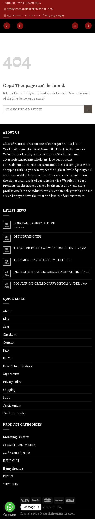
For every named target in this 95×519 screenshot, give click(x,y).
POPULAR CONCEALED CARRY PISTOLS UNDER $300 (50, 283)
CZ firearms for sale (16, 452)
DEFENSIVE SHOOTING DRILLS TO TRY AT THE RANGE (52, 272)
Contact (8, 342)
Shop (6, 397)
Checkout (10, 334)
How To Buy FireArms (17, 366)
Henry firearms (13, 468)
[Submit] (88, 109)
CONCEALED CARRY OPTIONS (35, 223)
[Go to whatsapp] (10, 507)
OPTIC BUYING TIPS (28, 236)
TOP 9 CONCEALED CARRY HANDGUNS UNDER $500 (50, 248)
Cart (6, 326)
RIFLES (8, 476)
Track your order (14, 413)
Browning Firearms (16, 437)
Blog (6, 318)
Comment (19, 227)
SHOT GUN (10, 484)
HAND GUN (11, 460)
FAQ (6, 350)
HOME (7, 358)
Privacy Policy (12, 381)
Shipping (9, 389)
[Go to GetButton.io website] (9, 514)
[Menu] (6, 25)
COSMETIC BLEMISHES (19, 444)
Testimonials (12, 405)
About (7, 311)
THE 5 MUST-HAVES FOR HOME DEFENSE (42, 260)
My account (11, 373)
